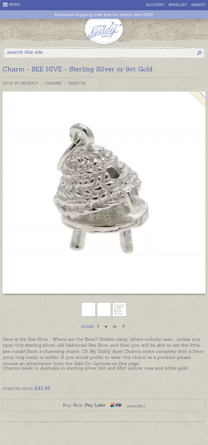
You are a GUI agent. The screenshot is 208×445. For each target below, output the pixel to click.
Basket (198, 5)
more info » (136, 405)
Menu (11, 4)
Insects (76, 83)
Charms (53, 83)
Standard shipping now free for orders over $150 (104, 14)
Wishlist (177, 5)
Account (155, 5)
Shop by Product (20, 83)
